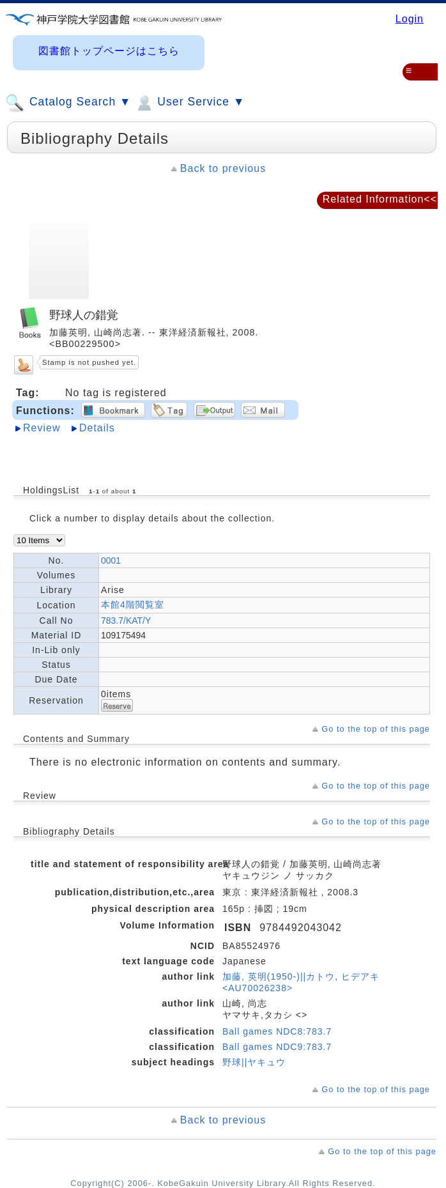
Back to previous (223, 168)
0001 (111, 560)
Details (97, 427)
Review (41, 427)
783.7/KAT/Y (126, 620)
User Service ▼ (189, 102)
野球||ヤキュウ (254, 1062)
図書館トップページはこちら (109, 50)
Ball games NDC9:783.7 (277, 1047)
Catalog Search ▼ (68, 102)
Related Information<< (380, 199)
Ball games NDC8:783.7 (277, 1031)
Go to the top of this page (375, 729)
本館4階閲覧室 (132, 604)
